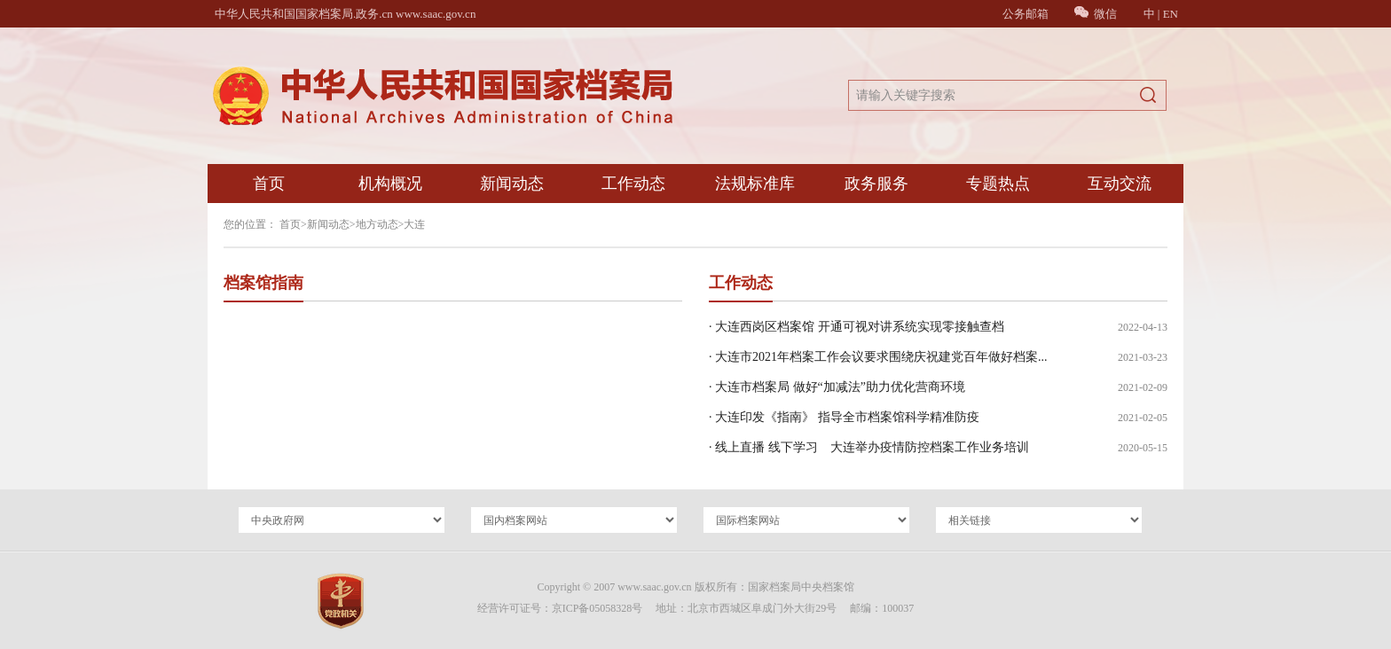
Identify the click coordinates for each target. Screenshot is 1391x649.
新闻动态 (512, 183)
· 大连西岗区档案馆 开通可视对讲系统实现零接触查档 (856, 326)
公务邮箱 (1025, 13)
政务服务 (876, 183)
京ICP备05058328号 (597, 608)
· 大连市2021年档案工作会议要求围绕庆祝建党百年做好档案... (878, 357)
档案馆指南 (263, 283)
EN (1170, 13)
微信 (1095, 13)
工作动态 (633, 183)
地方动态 (377, 224)
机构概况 (390, 183)
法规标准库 (755, 183)
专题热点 (998, 183)
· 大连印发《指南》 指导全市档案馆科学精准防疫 (844, 417)
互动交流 (1119, 183)
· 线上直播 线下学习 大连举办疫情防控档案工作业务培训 (869, 447)
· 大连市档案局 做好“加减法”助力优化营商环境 (837, 387)
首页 (269, 183)
